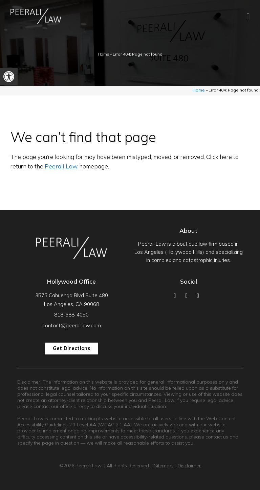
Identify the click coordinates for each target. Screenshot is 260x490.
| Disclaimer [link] (187, 466)
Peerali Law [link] (61, 166)
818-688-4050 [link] (71, 314)
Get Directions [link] (71, 348)
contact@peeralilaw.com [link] (71, 325)
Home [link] (103, 54)
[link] (9, 76)
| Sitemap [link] (161, 466)
